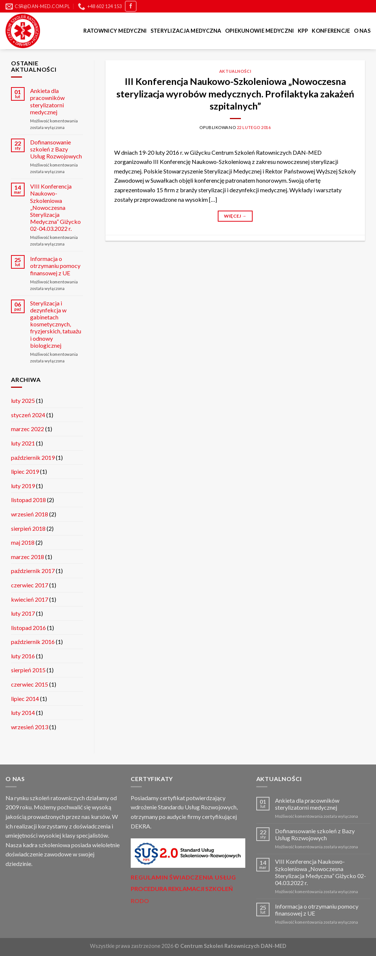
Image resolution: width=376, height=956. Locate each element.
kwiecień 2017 (29, 599)
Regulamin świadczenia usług (183, 877)
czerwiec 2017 (29, 584)
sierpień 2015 (28, 669)
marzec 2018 (27, 556)
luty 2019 (23, 485)
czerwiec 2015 (29, 684)
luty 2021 (23, 443)
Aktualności (235, 71)
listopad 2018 (28, 499)
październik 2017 (33, 570)
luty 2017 (23, 613)
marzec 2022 (27, 428)
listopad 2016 (28, 627)
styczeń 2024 (28, 414)
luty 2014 (23, 712)
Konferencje (331, 31)
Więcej (235, 215)
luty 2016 (23, 655)
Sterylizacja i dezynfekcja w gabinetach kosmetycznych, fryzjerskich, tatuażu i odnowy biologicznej (55, 324)
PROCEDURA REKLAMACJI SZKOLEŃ (182, 888)
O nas (362, 31)
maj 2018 (23, 542)
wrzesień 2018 (29, 514)
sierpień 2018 (28, 528)
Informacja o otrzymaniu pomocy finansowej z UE (55, 265)
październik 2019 (33, 457)
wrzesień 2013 (29, 726)
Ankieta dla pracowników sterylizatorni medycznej (47, 101)
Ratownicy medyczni (115, 31)
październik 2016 (33, 641)
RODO (140, 900)
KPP (303, 31)
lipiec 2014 (25, 698)
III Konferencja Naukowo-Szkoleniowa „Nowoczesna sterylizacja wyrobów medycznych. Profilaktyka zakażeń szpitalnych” (235, 93)
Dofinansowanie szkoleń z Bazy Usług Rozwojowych (56, 149)
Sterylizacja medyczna (186, 31)
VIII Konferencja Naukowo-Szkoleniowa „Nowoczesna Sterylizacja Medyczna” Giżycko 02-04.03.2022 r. (55, 207)
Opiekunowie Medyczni (259, 31)
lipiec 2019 (25, 471)
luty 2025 (23, 400)
